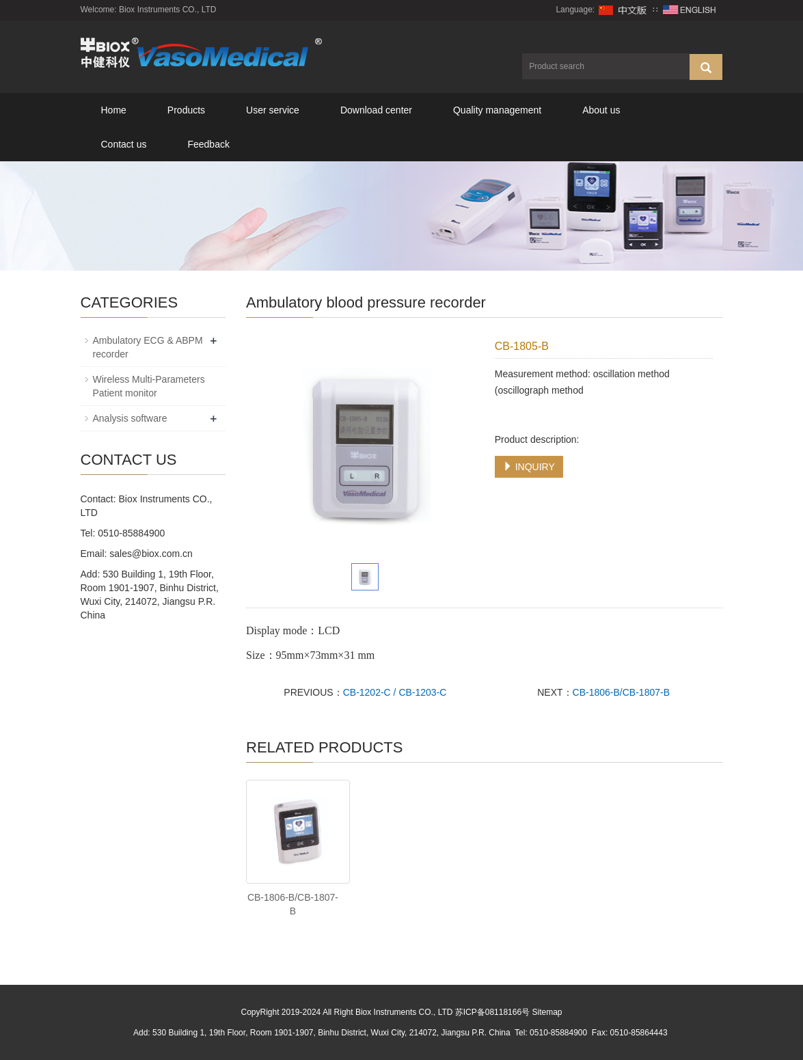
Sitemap (547, 1012)
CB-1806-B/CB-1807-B (621, 692)
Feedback (208, 144)
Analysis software (130, 418)
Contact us (124, 144)
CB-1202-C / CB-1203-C (395, 692)
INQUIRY (529, 466)
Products (186, 110)
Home (113, 110)
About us (601, 110)
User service (272, 110)
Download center (376, 110)
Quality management (497, 110)
